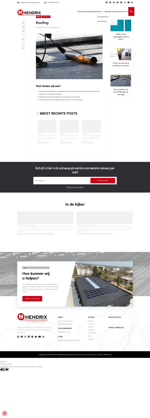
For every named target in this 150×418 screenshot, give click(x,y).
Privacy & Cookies (87, 354)
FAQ (89, 336)
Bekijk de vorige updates (75, 187)
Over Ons (91, 324)
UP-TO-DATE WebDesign (103, 354)
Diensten (91, 330)
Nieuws (91, 327)
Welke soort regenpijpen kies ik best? (121, 36)
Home (90, 321)
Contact (91, 339)
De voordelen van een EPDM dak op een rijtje (121, 92)
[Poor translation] (5, 369)
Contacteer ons (32, 299)
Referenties (92, 333)
